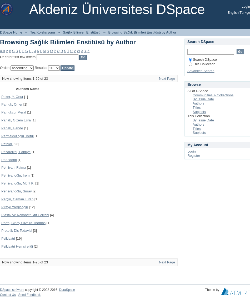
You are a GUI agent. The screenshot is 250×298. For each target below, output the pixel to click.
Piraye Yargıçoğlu (14, 207)
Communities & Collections (213, 95)
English (233, 13)
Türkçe (244, 13)
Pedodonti (9, 160)
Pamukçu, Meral (13, 112)
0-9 (2, 51)
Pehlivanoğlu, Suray (16, 191)
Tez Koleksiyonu (42, 32)
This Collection (202, 64)
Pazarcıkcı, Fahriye (16, 152)
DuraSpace (67, 290)
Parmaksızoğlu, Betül (17, 136)
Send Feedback (29, 295)
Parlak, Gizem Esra (16, 120)
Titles (197, 108)
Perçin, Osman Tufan (17, 199)
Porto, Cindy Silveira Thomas (23, 223)
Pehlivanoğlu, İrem (15, 175)
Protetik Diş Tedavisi (16, 231)
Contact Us (8, 295)
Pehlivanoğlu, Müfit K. (17, 183)
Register (193, 156)
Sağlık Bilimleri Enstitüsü (81, 32)
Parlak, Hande (12, 128)
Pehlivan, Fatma (13, 167)
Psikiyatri (8, 238)
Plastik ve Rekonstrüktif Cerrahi (25, 215)
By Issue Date (203, 99)
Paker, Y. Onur (12, 97)
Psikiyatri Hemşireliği (17, 246)
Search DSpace (203, 60)
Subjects (199, 112)
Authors (198, 103)
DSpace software (12, 290)
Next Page (167, 79)
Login (246, 6)
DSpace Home (11, 32)
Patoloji (7, 144)
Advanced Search (200, 71)
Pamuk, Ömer (11, 104)
